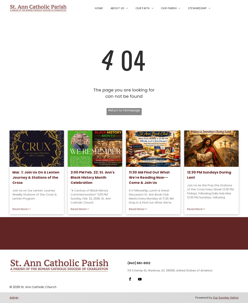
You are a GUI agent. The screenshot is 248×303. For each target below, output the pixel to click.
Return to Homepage (124, 110)
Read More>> (21, 209)
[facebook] (130, 280)
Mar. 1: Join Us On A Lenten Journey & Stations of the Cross (35, 177)
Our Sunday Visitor (226, 298)
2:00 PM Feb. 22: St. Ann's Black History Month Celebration (93, 177)
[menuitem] (99, 8)
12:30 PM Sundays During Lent (209, 175)
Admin (14, 298)
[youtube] (140, 280)
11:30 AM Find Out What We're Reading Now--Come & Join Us (149, 177)
